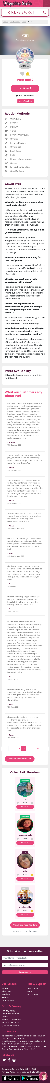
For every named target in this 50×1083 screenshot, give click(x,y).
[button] (25, 12)
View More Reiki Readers (25, 925)
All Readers (15, 22)
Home (5, 22)
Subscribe (25, 972)
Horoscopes (8, 1000)
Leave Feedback (26, 101)
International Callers (27, 1072)
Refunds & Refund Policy (10, 1015)
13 (28, 748)
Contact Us (32, 988)
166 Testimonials (25, 95)
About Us (6, 991)
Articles (5, 997)
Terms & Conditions (11, 1019)
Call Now (25, 88)
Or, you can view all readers (25, 931)
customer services (10, 1046)
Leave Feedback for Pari (19, 758)
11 (19, 748)
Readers (6, 994)
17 (43, 748)
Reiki (24, 22)
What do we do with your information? (11, 1024)
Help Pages (32, 994)
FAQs (29, 991)
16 (38, 748)
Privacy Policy (8, 1010)
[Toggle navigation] (46, 3)
